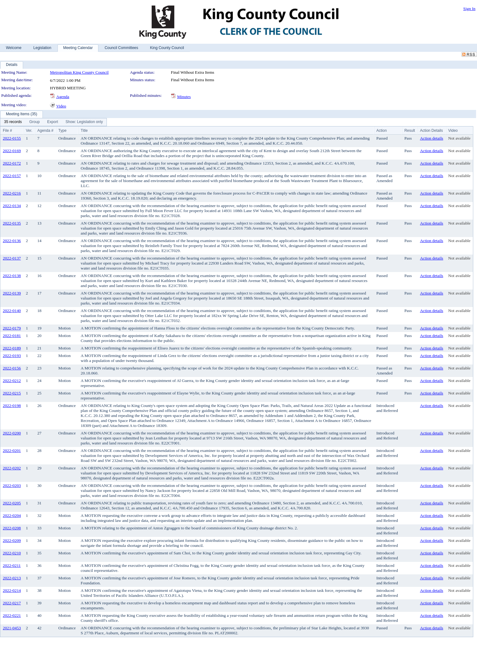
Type (62, 130)
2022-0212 (12, 380)
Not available (459, 138)
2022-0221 (12, 615)
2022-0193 (12, 355)
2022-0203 (12, 485)
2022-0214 (12, 590)
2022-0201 (12, 450)
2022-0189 (12, 348)
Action (381, 130)
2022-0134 (12, 205)
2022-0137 (12, 258)
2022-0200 (12, 433)
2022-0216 (12, 193)
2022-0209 (12, 540)
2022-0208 (12, 528)
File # (7, 130)
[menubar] (53, 122)
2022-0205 (12, 503)
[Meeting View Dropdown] (84, 122)
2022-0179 (12, 328)
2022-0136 (12, 240)
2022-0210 (12, 553)
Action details (431, 138)
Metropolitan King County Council (79, 72)
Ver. (29, 130)
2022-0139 (12, 293)
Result (409, 130)
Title (84, 130)
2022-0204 (12, 515)
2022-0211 (12, 565)
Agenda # (45, 130)
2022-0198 (12, 405)
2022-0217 (12, 603)
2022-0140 (12, 310)
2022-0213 (12, 578)
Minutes (184, 96)
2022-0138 (12, 275)
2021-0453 (12, 628)
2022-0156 (12, 368)
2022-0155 (12, 138)
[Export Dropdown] (52, 122)
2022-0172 (12, 163)
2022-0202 (12, 468)
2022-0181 (12, 335)
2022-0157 (12, 175)
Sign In (469, 8)
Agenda (62, 96)
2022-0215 (12, 393)
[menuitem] (13, 122)
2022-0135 (12, 223)
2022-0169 (12, 150)
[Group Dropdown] (34, 122)
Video (61, 106)
